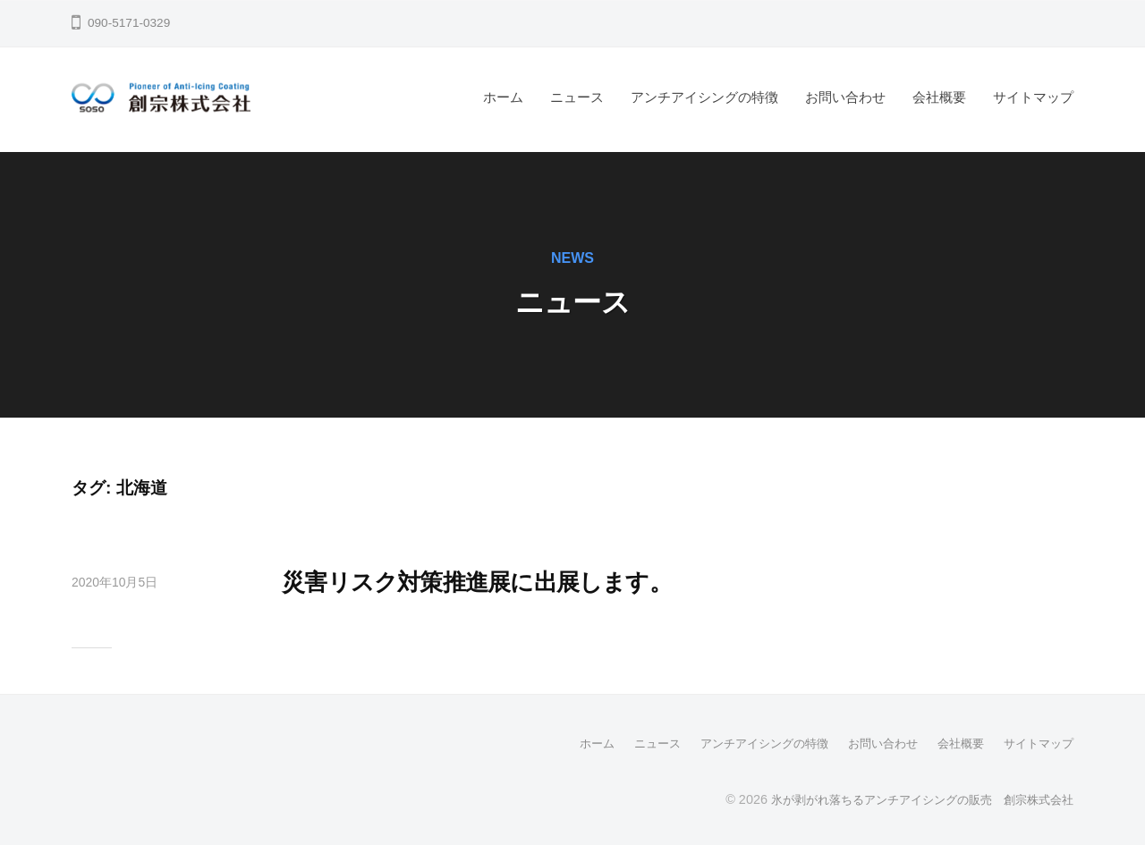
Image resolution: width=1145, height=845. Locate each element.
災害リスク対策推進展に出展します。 (521, 580)
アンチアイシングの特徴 (704, 97)
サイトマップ (1033, 97)
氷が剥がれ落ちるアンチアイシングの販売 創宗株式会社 (910, 798)
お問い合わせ (845, 97)
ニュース (577, 97)
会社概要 (939, 97)
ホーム (503, 97)
